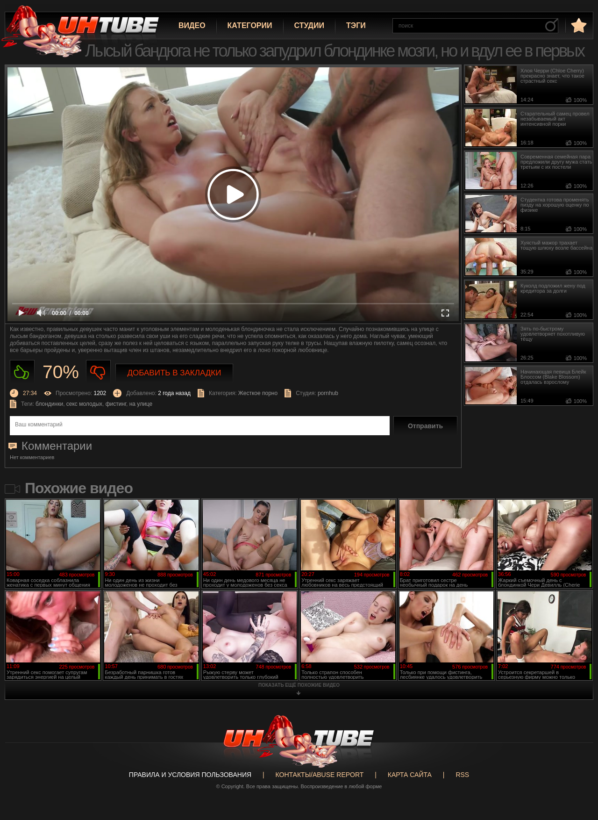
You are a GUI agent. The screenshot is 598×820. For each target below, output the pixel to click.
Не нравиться (98, 372)
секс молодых (84, 404)
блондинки (49, 404)
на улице (141, 404)
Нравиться (22, 372)
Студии (309, 25)
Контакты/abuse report (320, 774)
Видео (192, 25)
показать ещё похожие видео (299, 685)
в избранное (578, 25)
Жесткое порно (258, 393)
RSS (462, 774)
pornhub (328, 393)
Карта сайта (410, 774)
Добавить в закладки (174, 372)
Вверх (577, 772)
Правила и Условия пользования (190, 774)
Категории (250, 25)
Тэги (356, 25)
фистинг (116, 404)
